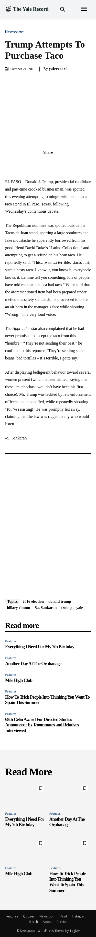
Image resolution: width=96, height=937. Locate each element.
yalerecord (58, 69)
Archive (62, 922)
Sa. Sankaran (46, 608)
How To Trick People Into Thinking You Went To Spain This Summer (67, 882)
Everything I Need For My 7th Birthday (39, 646)
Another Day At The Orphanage (33, 663)
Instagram (79, 916)
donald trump (59, 601)
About (47, 922)
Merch (33, 922)
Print (63, 916)
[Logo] (26, 9)
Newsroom (16, 32)
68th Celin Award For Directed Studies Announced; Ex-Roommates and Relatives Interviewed (42, 725)
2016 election (33, 601)
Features (10, 641)
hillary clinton (18, 608)
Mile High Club (18, 680)
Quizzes (29, 916)
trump (66, 608)
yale (79, 608)
